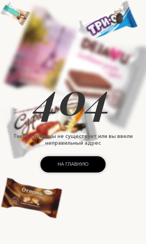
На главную (73, 164)
